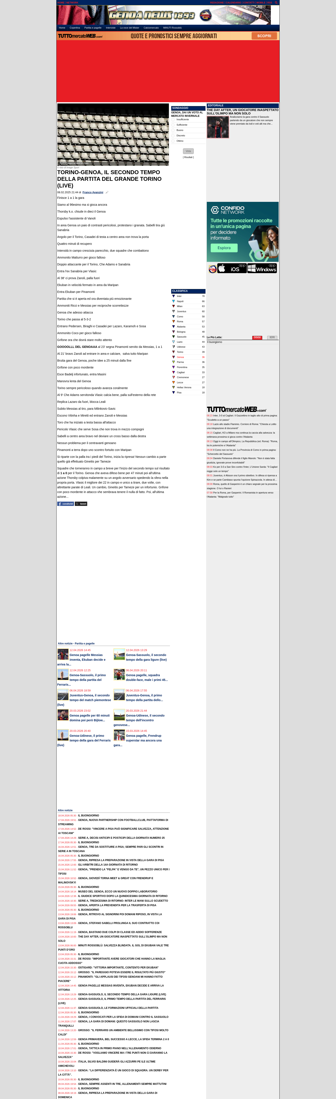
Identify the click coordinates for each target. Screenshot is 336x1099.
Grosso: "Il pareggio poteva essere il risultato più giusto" (122, 972)
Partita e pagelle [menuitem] (93, 27)
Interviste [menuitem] (111, 27)
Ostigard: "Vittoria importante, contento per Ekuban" (118, 967)
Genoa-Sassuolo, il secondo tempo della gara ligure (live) (122, 994)
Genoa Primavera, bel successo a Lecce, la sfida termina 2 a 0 (123, 1039)
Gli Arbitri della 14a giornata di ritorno (108, 864)
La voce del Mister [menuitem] (129, 27)
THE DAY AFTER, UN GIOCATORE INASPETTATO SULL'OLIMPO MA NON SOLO (243, 111)
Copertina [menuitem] (75, 27)
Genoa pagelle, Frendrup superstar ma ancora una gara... (138, 740)
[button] (188, 151)
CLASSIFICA (180, 290)
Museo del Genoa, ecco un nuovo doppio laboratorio (117, 891)
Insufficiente (183, 119)
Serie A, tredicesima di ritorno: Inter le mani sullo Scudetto (123, 900)
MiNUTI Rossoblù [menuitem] (172, 27)
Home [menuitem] (62, 27)
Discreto (181, 135)
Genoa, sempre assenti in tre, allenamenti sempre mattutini (122, 1083)
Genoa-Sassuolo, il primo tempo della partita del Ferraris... (81, 679)
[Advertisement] (168, 71)
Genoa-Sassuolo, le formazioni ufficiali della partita (118, 1007)
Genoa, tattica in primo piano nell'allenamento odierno (119, 1048)
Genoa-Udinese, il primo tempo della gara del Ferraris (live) (84, 740)
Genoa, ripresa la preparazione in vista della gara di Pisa (121, 860)
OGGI (257, 337)
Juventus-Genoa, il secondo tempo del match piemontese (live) (84, 700)
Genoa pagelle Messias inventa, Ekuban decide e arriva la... (81, 659)
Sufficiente (182, 124)
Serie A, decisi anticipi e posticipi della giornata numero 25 (121, 837)
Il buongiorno (88, 815)
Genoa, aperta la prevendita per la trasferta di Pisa (117, 905)
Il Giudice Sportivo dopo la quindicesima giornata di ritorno (123, 896)
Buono (180, 130)
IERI (272, 337)
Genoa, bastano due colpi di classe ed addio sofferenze (120, 932)
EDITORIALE (215, 105)
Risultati (188, 157)
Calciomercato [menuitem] (151, 27)
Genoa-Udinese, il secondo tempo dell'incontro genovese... (139, 720)
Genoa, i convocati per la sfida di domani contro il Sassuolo (123, 1016)
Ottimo (180, 141)
